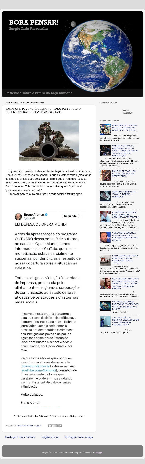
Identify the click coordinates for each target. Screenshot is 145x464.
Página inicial (50, 437)
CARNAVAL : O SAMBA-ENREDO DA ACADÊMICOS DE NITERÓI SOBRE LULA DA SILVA (125, 305)
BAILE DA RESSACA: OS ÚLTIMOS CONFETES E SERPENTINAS (123, 173)
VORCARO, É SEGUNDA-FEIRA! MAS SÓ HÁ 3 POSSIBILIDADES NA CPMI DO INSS (125, 236)
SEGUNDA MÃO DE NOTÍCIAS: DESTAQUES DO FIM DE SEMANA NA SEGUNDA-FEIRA (125, 321)
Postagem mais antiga (79, 437)
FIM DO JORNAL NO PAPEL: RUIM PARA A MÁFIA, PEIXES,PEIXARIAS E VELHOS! (125, 259)
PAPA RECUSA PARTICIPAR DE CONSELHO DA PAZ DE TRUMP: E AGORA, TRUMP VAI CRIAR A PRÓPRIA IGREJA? (125, 284)
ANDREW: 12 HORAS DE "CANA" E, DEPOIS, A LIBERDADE (124, 194)
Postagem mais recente (20, 437)
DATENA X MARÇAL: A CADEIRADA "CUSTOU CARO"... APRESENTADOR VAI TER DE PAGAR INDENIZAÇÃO (125, 151)
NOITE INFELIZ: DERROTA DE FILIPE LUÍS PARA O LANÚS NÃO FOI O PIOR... (124, 127)
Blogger (98, 452)
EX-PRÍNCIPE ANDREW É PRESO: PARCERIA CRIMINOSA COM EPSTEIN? (125, 214)
